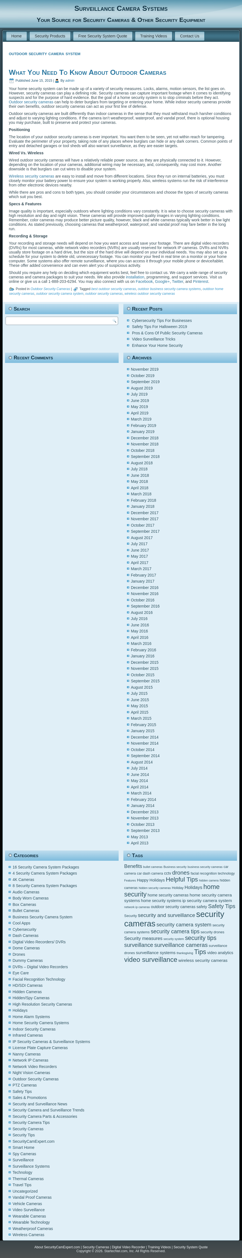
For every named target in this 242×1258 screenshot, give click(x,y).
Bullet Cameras (26, 910)
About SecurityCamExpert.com (57, 1247)
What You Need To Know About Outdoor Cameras (87, 72)
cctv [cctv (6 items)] (167, 873)
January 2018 (142, 506)
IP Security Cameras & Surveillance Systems (51, 1041)
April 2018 (139, 488)
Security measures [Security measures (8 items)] (143, 938)
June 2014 (140, 774)
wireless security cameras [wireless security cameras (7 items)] (203, 960)
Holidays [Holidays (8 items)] (193, 887)
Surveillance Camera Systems (121, 8)
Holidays (20, 1010)
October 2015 (142, 675)
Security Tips (24, 1135)
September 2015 (145, 681)
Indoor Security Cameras (34, 1029)
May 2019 (139, 406)
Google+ (162, 281)
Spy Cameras (24, 1154)
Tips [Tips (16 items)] (200, 951)
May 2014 (139, 780)
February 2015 (143, 724)
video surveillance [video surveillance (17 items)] (150, 959)
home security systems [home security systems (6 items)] (161, 900)
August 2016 (142, 612)
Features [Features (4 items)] (130, 880)
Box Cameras (24, 904)
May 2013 (139, 837)
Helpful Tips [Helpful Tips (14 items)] (182, 879)
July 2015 (139, 693)
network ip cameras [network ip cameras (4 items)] (137, 907)
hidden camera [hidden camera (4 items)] (209, 880)
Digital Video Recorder (128, 1247)
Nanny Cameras (27, 1054)
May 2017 (139, 556)
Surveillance (23, 1160)
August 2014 (142, 762)
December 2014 (145, 737)
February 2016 (143, 650)
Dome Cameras (26, 948)
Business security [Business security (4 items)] (175, 866)
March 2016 (141, 643)
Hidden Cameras (27, 992)
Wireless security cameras (31, 176)
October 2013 (142, 824)
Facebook (144, 281)
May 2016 (139, 631)
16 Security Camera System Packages (46, 867)
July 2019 (139, 394)
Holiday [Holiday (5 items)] (178, 888)
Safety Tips (22, 1091)
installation (135, 277)
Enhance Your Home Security (157, 345)
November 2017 (145, 519)
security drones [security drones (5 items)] (212, 932)
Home (16, 36)
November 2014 (145, 743)
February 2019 (143, 425)
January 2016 (142, 656)
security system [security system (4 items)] (174, 939)
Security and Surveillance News (40, 1104)
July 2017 (139, 544)
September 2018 (145, 456)
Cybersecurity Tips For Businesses (162, 320)
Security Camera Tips (31, 1122)
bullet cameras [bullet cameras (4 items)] (152, 866)
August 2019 (142, 388)
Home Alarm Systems (31, 1016)
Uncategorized (25, 1191)
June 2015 (140, 700)
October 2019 (142, 375)
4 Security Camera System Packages (45, 873)
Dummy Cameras (28, 960)
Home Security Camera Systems (41, 1023)
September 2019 (145, 382)
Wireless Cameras (28, 1235)
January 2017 (142, 581)
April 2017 (139, 562)
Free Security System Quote (102, 36)
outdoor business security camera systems (169, 289)
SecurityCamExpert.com (33, 1141)
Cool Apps (21, 923)
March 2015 (141, 718)
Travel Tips (22, 1185)
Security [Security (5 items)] (130, 916)
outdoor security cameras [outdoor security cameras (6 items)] (173, 907)
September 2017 (145, 531)
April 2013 (139, 843)
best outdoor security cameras (113, 289)
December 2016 (145, 587)
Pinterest (200, 281)
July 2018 (139, 469)
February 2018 (143, 500)
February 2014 (143, 799)
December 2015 (145, 662)
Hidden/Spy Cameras (31, 998)
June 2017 (140, 550)
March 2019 (141, 419)
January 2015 (142, 731)
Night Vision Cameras (31, 1072)
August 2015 (142, 687)
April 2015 (139, 712)
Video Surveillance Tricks (153, 339)
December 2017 (145, 513)
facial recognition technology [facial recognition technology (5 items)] (213, 873)
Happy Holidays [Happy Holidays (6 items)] (151, 880)
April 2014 (139, 787)
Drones (19, 954)
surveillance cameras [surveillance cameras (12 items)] (181, 945)
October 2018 (142, 450)
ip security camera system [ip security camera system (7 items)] (207, 900)
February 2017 (143, 575)
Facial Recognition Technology (39, 979)
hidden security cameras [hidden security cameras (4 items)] (155, 888)
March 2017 (141, 569)
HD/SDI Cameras (28, 985)
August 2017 (142, 538)
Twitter (177, 281)
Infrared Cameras (28, 1035)
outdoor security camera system (59, 294)
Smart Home (23, 1147)
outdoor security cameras (104, 294)
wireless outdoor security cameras (149, 294)
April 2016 (139, 637)
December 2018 (145, 438)
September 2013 (145, 830)
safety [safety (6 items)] (201, 907)
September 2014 (145, 756)
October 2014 (142, 749)
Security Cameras (28, 1129)
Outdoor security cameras (31, 102)
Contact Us (189, 36)
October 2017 (142, 525)
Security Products (50, 36)
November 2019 (145, 369)
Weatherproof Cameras (33, 1228)
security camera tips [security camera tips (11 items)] (175, 931)
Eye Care (21, 973)
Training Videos (153, 36)
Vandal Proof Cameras (32, 1197)
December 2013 (145, 812)
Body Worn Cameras (31, 898)
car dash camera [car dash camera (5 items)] (150, 873)
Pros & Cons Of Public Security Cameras (167, 333)
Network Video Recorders (35, 1066)
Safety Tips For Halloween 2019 (159, 326)
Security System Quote (191, 1247)
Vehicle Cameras (27, 1203)
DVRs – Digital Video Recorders (40, 967)
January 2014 (142, 805)
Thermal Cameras (28, 1179)
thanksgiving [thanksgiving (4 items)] (185, 953)
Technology (22, 1172)
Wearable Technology (31, 1222)
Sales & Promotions (30, 1097)
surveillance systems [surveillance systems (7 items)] (155, 952)
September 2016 (145, 606)
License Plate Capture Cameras (40, 1048)
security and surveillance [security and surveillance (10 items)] (166, 915)
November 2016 (145, 593)
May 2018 (139, 481)
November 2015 (145, 668)
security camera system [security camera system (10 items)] (183, 925)
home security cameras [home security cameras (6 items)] (168, 895)
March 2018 (141, 494)
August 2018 (142, 463)
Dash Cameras (25, 935)
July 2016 (139, 618)
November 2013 (145, 818)
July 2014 (139, 768)
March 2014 (141, 793)
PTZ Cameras (25, 1085)
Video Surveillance (29, 1210)
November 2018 (145, 444)
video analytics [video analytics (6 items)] (220, 952)
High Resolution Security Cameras (42, 1004)
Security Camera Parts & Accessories (45, 1116)
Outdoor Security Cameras (50, 289)
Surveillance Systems (31, 1166)
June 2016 (140, 625)
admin (69, 81)
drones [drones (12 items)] (181, 872)
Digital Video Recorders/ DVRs (39, 942)
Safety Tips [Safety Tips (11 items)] (221, 906)
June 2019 (140, 400)
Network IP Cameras (30, 1060)
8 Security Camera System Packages (45, 885)
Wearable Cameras (29, 1216)
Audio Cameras (26, 892)
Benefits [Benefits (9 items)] (133, 866)
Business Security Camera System (43, 917)
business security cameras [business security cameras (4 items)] (205, 866)
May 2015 (139, 706)
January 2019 (142, 431)
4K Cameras (23, 879)
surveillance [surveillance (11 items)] (138, 945)
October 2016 (142, 600)
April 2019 (139, 413)
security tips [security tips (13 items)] (200, 938)
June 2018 (140, 475)
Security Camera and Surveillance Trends (48, 1110)
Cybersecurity (24, 929)
